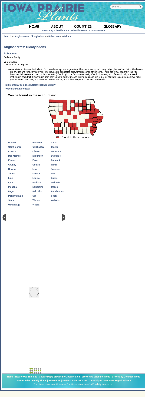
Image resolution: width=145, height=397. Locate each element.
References (55, 380)
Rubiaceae (53, 36)
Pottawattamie (15, 196)
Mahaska (55, 182)
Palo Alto (37, 191)
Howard (12, 169)
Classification (61, 30)
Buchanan (37, 142)
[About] (57, 24)
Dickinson (37, 156)
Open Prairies (23, 380)
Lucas (54, 178)
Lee (53, 173)
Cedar (54, 142)
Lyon (10, 182)
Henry (54, 164)
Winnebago (14, 204)
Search (7, 36)
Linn (10, 178)
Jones (11, 173)
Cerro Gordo (14, 147)
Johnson (55, 169)
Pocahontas (57, 191)
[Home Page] (24, 24)
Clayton (12, 151)
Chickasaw (38, 147)
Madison (36, 182)
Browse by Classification (67, 376)
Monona (12, 187)
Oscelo (55, 187)
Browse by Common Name (126, 376)
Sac (34, 196)
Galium (67, 36)
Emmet (12, 160)
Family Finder (39, 380)
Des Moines (14, 156)
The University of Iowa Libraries (49, 384)
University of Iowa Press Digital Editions (110, 380)
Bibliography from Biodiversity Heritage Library (32, 85)
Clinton (36, 151)
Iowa (34, 169)
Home (10, 376)
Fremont (55, 160)
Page (10, 191)
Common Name (97, 30)
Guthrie (36, 164)
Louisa (36, 178)
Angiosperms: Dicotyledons (30, 36)
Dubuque (56, 156)
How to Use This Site (26, 376)
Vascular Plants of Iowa (19, 88)
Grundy (12, 164)
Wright (35, 204)
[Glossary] (121, 24)
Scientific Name (79, 30)
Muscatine (37, 187)
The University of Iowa (78, 384)
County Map (45, 376)
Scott (54, 196)
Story (11, 200)
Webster (55, 200)
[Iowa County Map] (83, 24)
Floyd (35, 160)
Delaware (56, 151)
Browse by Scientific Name (96, 376)
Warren (36, 200)
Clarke (54, 147)
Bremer (12, 142)
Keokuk (36, 173)
